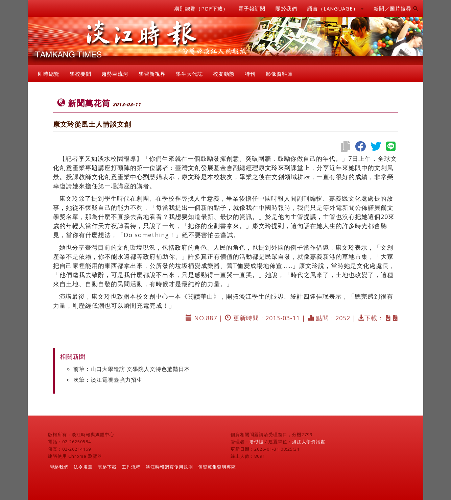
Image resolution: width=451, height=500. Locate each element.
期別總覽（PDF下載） (201, 8)
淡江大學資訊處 (308, 442)
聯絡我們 (59, 467)
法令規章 (83, 467)
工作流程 (131, 467)
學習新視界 (152, 73)
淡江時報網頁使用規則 (169, 467)
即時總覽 (49, 73)
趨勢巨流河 (114, 73)
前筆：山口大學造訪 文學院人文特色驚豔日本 (131, 369)
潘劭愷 (257, 442)
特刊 (250, 73)
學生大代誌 (189, 73)
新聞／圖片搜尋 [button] (396, 8)
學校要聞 (80, 73)
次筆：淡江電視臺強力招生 (107, 379)
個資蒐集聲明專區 (217, 467)
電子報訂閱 (251, 8)
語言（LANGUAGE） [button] (335, 8)
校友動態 (224, 73)
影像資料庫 (279, 73)
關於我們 (286, 8)
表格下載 (107, 467)
